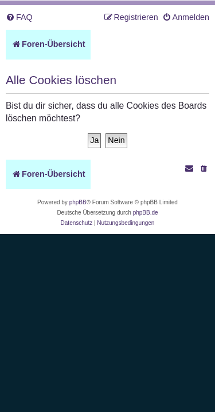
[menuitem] (19, 17)
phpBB (78, 202)
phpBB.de (145, 212)
